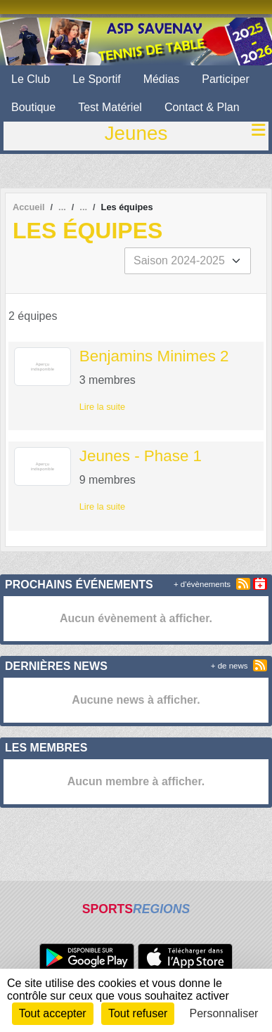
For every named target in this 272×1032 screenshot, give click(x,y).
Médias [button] (161, 79)
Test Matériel (110, 107)
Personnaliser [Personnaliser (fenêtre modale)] (224, 1013)
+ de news (229, 666)
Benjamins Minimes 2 (154, 356)
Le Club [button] (30, 79)
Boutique (33, 107)
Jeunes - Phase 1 (140, 456)
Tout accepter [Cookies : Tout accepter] (52, 1013)
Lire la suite (102, 406)
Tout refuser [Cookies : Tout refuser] (137, 1013)
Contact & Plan (202, 107)
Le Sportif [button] (96, 79)
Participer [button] (226, 79)
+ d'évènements (202, 584)
